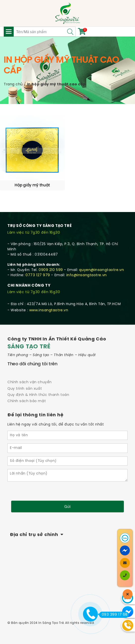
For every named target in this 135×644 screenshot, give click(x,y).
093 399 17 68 (113, 615)
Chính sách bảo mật (26, 401)
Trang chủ (13, 84)
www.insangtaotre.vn (48, 310)
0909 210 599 (51, 270)
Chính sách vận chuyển (29, 382)
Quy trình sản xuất (24, 389)
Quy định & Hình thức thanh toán (38, 395)
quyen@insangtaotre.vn (101, 270)
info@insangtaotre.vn (86, 275)
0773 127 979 (38, 275)
